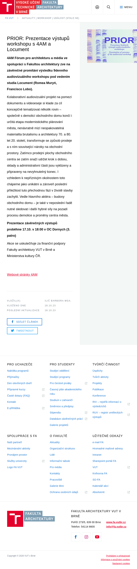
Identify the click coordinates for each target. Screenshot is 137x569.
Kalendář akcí (100, 485)
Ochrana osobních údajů (64, 492)
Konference (99, 395)
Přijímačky (13, 377)
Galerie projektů (59, 425)
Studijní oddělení (59, 370)
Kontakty (55, 473)
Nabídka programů (18, 370)
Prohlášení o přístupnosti (118, 556)
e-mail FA (98, 442)
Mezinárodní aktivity (18, 448)
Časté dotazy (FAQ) (18, 395)
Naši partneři (14, 442)
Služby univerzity (17, 461)
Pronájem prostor (17, 454)
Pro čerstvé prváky (60, 383)
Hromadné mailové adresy (108, 448)
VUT (99, 467)
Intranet (97, 454)
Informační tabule (60, 461)
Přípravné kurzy (16, 389)
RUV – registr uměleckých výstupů (108, 414)
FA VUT (9, 18)
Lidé (52, 454)
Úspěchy (98, 370)
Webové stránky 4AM (22, 274)
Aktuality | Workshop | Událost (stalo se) (50, 18)
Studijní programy (60, 377)
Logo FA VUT (14, 467)
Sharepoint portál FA (104, 461)
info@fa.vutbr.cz (116, 526)
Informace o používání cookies (115, 559)
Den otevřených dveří (19, 383)
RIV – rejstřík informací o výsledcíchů (107, 404)
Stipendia (55, 412)
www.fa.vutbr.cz (116, 522)
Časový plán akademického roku (66, 391)
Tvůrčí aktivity (101, 377)
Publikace (98, 389)
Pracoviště (56, 479)
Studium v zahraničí (61, 400)
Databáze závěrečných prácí (66, 418)
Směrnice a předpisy (61, 406)
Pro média (56, 467)
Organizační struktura (62, 448)
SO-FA (96, 479)
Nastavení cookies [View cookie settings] (121, 563)
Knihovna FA (100, 473)
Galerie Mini (57, 485)
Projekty (97, 383)
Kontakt (11, 401)
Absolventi (103, 492)
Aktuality (55, 442)
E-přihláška (13, 408)
